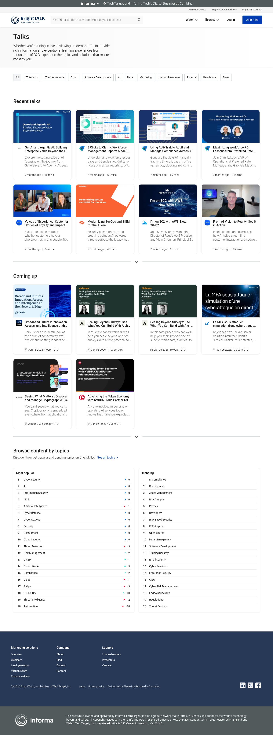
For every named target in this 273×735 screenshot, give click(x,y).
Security (28, 526)
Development (157, 486)
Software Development (97, 77)
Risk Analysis (157, 499)
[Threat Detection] (124, 546)
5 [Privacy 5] (144, 506)
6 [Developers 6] (144, 512)
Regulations (156, 599)
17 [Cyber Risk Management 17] (144, 586)
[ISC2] (124, 499)
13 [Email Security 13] (144, 559)
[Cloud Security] (124, 539)
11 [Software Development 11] (144, 546)
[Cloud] (124, 579)
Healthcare (209, 77)
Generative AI (31, 566)
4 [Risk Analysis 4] (144, 499)
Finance (191, 77)
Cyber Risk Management (163, 586)
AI (119, 77)
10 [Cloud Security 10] (19, 539)
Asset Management (160, 492)
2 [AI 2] (19, 486)
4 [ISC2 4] (19, 499)
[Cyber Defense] (124, 513)
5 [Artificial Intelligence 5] (19, 506)
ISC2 (26, 499)
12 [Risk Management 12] (19, 552)
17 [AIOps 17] (19, 586)
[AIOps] (124, 586)
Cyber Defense (32, 512)
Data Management (160, 539)
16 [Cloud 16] (19, 579)
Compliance (31, 572)
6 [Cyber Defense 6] (19, 512)
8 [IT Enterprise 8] (144, 526)
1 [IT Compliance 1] (144, 479)
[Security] (124, 526)
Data (130, 77)
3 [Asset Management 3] (144, 492)
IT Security (31, 77)
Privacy (153, 506)
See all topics (107, 457)
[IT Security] (124, 593)
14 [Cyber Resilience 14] (144, 566)
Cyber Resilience (158, 566)
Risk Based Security (160, 519)
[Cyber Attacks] (124, 519)
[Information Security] (124, 493)
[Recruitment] (124, 533)
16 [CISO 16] (144, 579)
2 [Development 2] (144, 486)
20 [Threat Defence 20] (144, 606)
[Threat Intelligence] (124, 599)
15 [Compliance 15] (19, 572)
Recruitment (31, 532)
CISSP (27, 559)
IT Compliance (157, 479)
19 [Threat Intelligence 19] (19, 599)
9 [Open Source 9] (144, 532)
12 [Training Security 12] (144, 552)
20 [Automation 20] (19, 606)
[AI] (124, 486)
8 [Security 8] (19, 526)
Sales (226, 77)
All (17, 77)
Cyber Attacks (32, 519)
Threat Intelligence (34, 599)
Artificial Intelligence (35, 506)
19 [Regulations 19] (144, 599)
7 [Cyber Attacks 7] (19, 519)
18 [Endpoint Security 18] (144, 592)
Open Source (156, 532)
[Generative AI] (124, 566)
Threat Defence (158, 606)
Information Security (36, 492)
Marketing (146, 77)
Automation (31, 606)
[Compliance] (124, 573)
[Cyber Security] (124, 479)
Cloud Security (32, 539)
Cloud (74, 77)
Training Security (159, 552)
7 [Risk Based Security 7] (144, 519)
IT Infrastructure (54, 77)
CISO (152, 579)
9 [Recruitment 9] (19, 532)
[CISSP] (124, 559)
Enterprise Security (160, 572)
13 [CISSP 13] (19, 559)
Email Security (157, 559)
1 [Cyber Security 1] (19, 479)
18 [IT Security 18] (19, 592)
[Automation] (124, 606)
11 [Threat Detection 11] (19, 546)
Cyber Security (32, 479)
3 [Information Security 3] (19, 492)
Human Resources (169, 77)
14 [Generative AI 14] (19, 566)
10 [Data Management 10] (144, 539)
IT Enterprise (156, 526)
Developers (155, 512)
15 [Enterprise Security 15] (144, 572)
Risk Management (34, 552)
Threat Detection (33, 546)
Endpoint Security (159, 592)
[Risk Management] (124, 553)
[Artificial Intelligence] (124, 506)
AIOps (27, 586)
